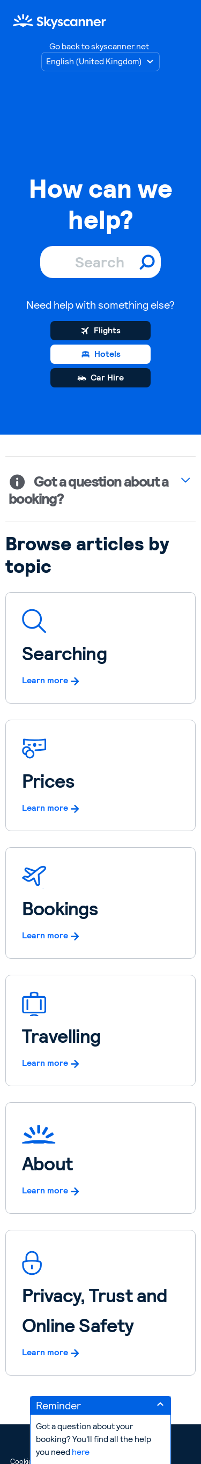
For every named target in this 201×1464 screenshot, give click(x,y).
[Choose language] (100, 61)
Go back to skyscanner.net (99, 46)
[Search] (100, 262)
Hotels (107, 354)
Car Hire (107, 377)
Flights (107, 330)
